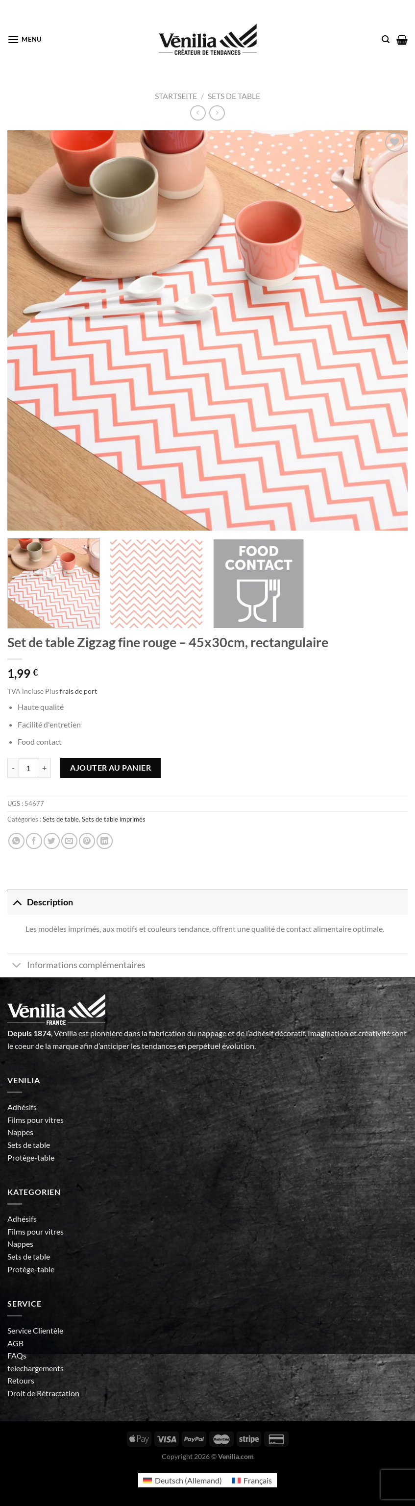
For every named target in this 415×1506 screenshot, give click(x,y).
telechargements (35, 1368)
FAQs (16, 1355)
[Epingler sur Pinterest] (87, 841)
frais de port (78, 691)
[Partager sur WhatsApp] (16, 841)
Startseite (176, 95)
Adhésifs (22, 1107)
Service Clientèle (35, 1330)
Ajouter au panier (110, 767)
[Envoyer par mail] (69, 841)
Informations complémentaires (76, 966)
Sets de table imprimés (114, 819)
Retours (20, 1380)
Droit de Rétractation (43, 1393)
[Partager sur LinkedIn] (105, 841)
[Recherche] (386, 39)
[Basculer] (16, 902)
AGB (15, 1343)
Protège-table (30, 1157)
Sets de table (234, 95)
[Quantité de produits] (28, 767)
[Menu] (24, 39)
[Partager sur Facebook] (34, 841)
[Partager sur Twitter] (52, 841)
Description (40, 902)
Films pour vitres (35, 1119)
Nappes (20, 1132)
